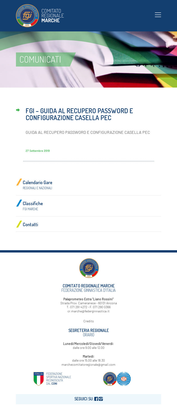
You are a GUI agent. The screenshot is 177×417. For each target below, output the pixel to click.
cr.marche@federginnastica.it (88, 311)
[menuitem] (158, 14)
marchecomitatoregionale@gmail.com (88, 364)
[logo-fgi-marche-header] (40, 15)
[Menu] (158, 14)
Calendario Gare (37, 184)
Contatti (30, 224)
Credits (88, 321)
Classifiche (33, 205)
